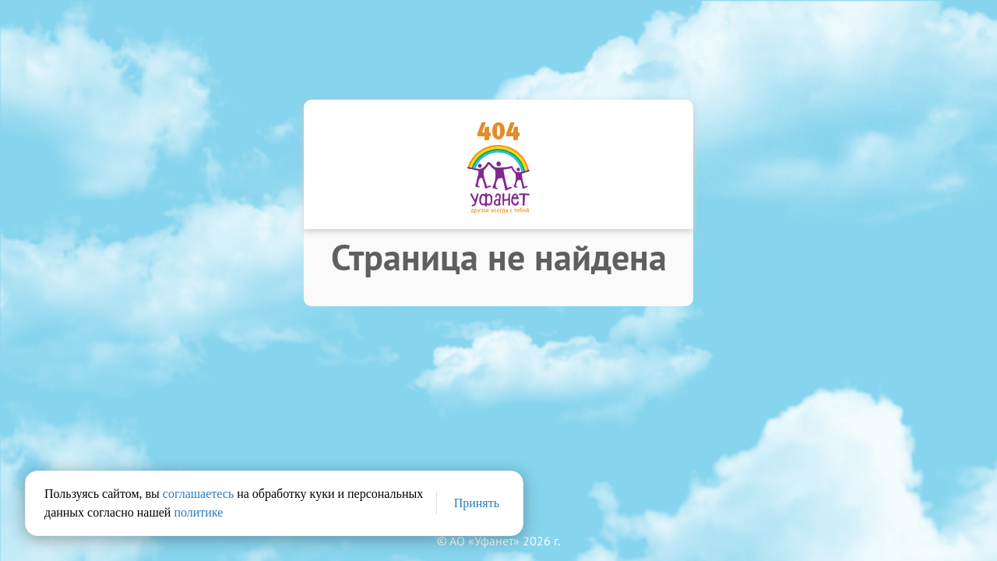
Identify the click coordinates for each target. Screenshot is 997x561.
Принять (476, 503)
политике (198, 512)
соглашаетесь (198, 493)
